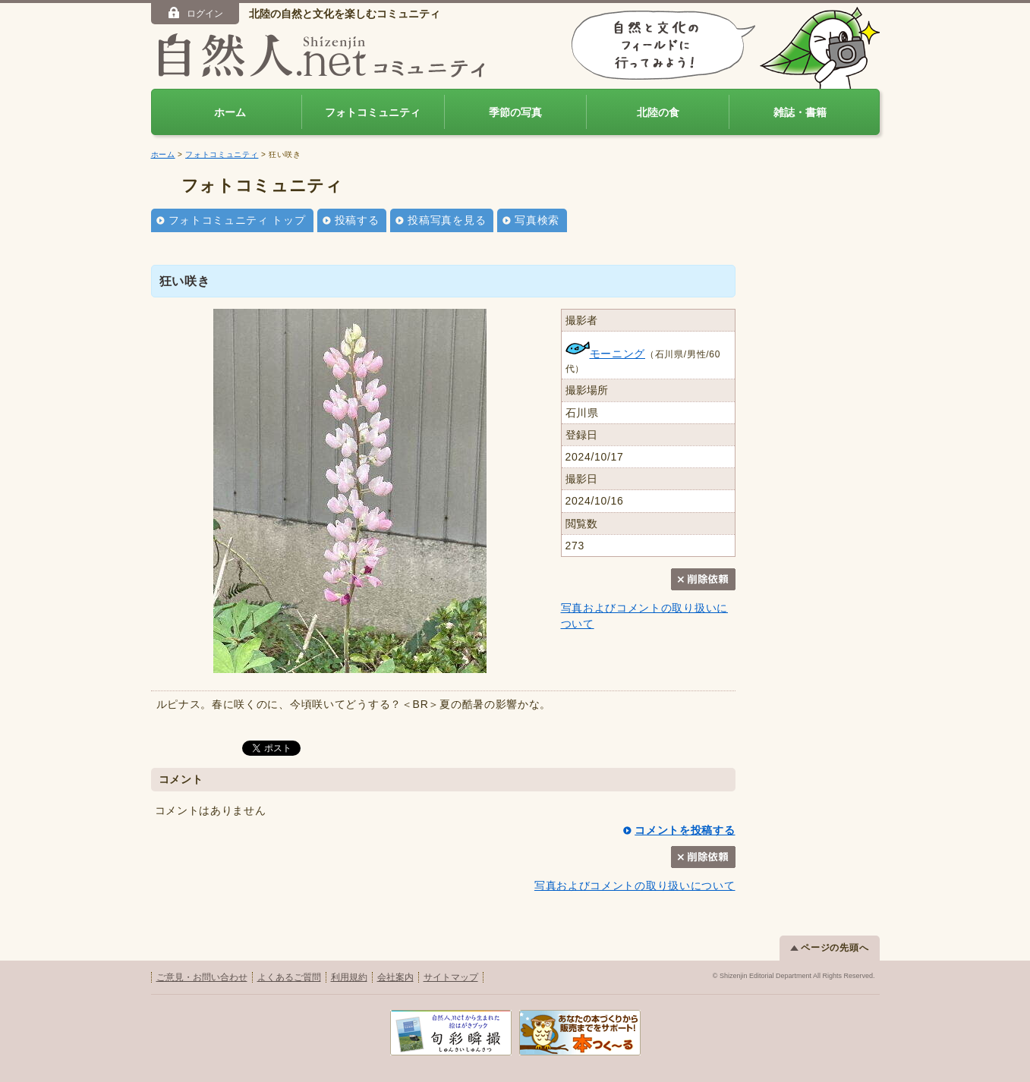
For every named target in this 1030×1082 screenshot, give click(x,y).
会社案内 (395, 977)
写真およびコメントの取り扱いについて (634, 885)
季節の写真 (515, 112)
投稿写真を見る (447, 220)
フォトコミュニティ (373, 112)
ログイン (194, 13)
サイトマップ (451, 977)
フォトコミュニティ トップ (237, 220)
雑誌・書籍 (800, 112)
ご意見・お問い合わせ (201, 977)
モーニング (605, 354)
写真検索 (537, 220)
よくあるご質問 (289, 977)
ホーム (230, 112)
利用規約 (349, 977)
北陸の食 (658, 112)
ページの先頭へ (829, 947)
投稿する (357, 220)
